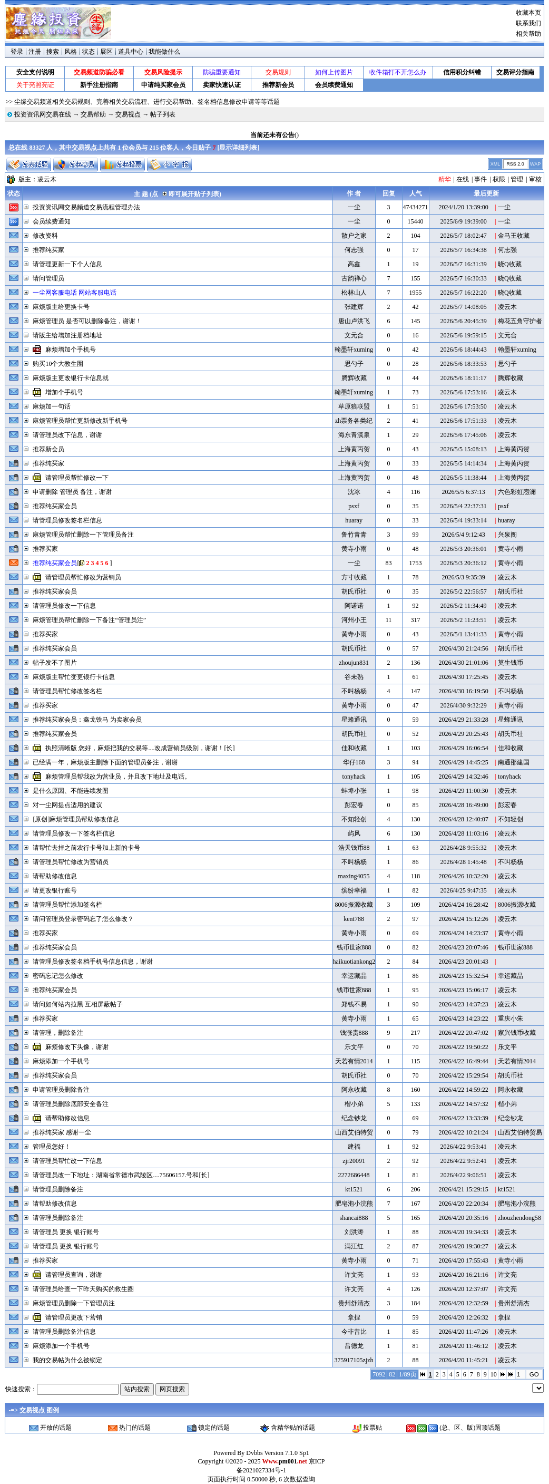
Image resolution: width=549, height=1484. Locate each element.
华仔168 (354, 762)
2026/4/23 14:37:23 (463, 1004)
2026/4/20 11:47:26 (463, 1331)
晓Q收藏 (510, 264)
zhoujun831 (354, 662)
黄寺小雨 (354, 548)
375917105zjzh (354, 1360)
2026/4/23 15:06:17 (463, 990)
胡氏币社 (354, 591)
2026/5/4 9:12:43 (463, 534)
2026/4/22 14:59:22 (463, 1089)
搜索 (52, 51)
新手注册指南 (99, 85)
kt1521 (353, 1189)
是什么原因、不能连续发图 (71, 790)
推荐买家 (45, 548)
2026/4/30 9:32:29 (463, 705)
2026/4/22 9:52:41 (463, 1161)
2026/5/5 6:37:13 (463, 492)
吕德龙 (354, 1346)
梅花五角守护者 (520, 321)
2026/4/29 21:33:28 (463, 719)
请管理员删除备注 (58, 1189)
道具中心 (130, 51)
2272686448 (354, 1175)
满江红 (354, 1246)
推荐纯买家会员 (55, 506)
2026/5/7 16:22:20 (463, 292)
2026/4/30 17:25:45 (463, 677)
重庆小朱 (510, 1018)
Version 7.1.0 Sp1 (286, 1453)
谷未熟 (354, 677)
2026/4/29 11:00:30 (463, 790)
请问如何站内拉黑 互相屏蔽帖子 (78, 1004)
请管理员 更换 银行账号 (66, 1232)
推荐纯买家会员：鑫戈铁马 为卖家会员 (87, 719)
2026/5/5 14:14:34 (463, 463)
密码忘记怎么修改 (58, 975)
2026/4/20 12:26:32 (463, 1317)
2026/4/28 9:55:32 (463, 847)
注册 (34, 51)
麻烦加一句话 (52, 406)
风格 (70, 51)
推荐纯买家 (48, 250)
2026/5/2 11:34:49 (463, 605)
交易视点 (128, 114)
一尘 (354, 207)
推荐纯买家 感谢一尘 (62, 1132)
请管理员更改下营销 (73, 1317)
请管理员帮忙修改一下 (77, 477)
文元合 (354, 335)
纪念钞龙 (354, 1118)
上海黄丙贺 (354, 449)
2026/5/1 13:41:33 (463, 634)
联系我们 (528, 23)
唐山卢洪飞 (354, 321)
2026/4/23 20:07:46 (463, 947)
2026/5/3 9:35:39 (463, 577)
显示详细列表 (238, 147)
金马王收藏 (514, 235)
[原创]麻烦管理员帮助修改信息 (76, 819)
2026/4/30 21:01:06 (463, 662)
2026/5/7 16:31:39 (463, 264)
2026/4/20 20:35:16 (463, 1217)
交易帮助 (93, 114)
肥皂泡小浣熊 (354, 1203)
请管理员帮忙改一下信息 (67, 1161)
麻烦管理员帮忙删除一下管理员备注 (83, 534)
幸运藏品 (354, 975)
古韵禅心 (354, 278)
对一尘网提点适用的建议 (67, 805)
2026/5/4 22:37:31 (463, 506)
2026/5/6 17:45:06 (463, 435)
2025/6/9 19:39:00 (463, 221)
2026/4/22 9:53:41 (463, 1146)
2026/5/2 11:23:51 (463, 620)
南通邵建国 (514, 762)
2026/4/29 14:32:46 (463, 776)
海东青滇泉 (354, 435)
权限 (499, 179)
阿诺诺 (354, 605)
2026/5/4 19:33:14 (463, 520)
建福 (354, 1146)
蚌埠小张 (354, 790)
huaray (353, 520)
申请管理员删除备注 (61, 1089)
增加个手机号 (64, 392)
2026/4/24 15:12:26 (463, 919)
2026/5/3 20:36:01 (463, 548)
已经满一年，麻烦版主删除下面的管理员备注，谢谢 (105, 762)
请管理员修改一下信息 (64, 605)
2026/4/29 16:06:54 (463, 748)
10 (494, 1374)
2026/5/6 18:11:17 (463, 378)
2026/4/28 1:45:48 (463, 862)
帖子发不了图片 (55, 662)
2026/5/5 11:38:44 (463, 477)
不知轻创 (354, 819)
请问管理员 (48, 278)
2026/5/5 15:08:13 (463, 449)
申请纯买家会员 (163, 85)
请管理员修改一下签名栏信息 (74, 833)
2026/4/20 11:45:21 (463, 1360)
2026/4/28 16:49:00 (463, 805)
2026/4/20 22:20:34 (463, 1203)
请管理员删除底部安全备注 (71, 1104)
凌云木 (46, 179)
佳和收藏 (354, 748)
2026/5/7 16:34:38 (463, 250)
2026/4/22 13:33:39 (463, 1118)
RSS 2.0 (515, 164)
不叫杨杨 (354, 691)
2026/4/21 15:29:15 (463, 1189)
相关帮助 (528, 33)
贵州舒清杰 (354, 1303)
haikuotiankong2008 (359, 961)
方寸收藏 (354, 577)
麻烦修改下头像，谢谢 (77, 1047)
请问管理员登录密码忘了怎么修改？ (83, 919)
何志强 (354, 250)
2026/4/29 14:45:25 (463, 762)
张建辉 (354, 307)
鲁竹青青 (354, 534)
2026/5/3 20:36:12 (463, 563)
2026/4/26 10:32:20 (463, 876)
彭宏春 (354, 805)
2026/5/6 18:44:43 (463, 349)
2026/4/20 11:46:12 (463, 1346)
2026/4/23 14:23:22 (463, 1018)
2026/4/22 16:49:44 (463, 1061)
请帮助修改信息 (55, 876)
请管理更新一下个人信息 (67, 264)
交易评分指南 (515, 72)
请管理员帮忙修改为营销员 (83, 577)
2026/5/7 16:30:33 (463, 278)
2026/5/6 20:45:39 (463, 321)
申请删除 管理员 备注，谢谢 (72, 492)
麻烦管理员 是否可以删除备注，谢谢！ (87, 321)
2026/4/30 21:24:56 (463, 648)
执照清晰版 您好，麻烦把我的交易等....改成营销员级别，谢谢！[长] (139, 748)
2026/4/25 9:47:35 (463, 890)
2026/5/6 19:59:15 (463, 335)
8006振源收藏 (354, 904)
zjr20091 (353, 1161)
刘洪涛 (354, 1232)
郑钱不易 (354, 1004)
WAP (535, 164)
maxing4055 (354, 876)
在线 (462, 179)
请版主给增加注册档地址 (67, 335)
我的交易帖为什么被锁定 (67, 1360)
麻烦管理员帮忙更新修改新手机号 (80, 420)
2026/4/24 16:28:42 (463, 904)
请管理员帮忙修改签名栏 (67, 691)
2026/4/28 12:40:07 (463, 819)
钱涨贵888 (354, 1032)
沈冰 (354, 492)
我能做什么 (164, 51)
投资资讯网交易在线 (42, 114)
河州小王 (354, 620)
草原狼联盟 (354, 406)
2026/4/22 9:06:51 (463, 1175)
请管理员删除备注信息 (64, 1331)
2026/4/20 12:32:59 (463, 1303)
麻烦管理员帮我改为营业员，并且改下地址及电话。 (118, 776)
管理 (517, 179)
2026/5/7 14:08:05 (463, 307)
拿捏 (354, 1317)
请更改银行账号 (55, 890)
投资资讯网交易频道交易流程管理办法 (86, 207)
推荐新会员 (278, 85)
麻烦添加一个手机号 (61, 1061)
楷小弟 (354, 1104)
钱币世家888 (354, 947)
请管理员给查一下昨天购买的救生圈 (83, 1289)
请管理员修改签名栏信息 (67, 520)
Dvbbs (254, 1453)
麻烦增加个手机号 (70, 349)
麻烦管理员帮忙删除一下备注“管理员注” (89, 620)
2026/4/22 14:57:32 (463, 1104)
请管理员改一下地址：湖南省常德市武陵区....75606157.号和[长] (121, 1175)
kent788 (354, 919)
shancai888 (354, 1217)
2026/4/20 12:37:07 (463, 1289)
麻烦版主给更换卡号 (61, 307)
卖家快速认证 (222, 85)
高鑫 (354, 264)
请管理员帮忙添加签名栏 (67, 904)
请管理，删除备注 (58, 1032)
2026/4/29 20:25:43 (463, 734)
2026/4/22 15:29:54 (463, 1075)
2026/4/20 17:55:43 (463, 1260)
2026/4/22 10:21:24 (463, 1132)
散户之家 (354, 235)
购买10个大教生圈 (58, 363)
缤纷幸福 (354, 890)
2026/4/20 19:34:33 (463, 1232)
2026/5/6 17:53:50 (463, 406)
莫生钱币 (510, 662)
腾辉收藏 (354, 378)
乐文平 (354, 1047)
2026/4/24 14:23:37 (463, 933)
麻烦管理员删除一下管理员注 (74, 1303)
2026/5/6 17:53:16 (463, 392)
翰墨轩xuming (354, 349)
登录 (17, 51)
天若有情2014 (354, 1061)
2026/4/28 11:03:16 (463, 833)
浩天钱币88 (354, 847)
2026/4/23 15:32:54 (463, 975)
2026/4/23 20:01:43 (463, 961)
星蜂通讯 (354, 719)
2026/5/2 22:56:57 (463, 591)
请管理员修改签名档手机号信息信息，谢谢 (93, 961)
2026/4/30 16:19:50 (463, 691)
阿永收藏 (354, 1089)
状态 (88, 51)
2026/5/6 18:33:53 (463, 363)
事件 (480, 179)
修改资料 (45, 235)
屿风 (354, 833)
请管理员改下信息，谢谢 (67, 435)
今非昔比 (354, 1331)
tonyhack (354, 776)
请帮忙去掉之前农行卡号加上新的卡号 (86, 847)
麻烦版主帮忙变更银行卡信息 (74, 677)
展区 (106, 51)
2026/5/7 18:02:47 (463, 235)
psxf (353, 506)
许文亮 (354, 1274)
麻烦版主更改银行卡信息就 (71, 378)
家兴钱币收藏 (517, 1032)
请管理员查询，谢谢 (73, 1274)
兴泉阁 (507, 534)
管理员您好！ (52, 1146)
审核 (535, 179)
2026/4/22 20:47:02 (463, 1032)
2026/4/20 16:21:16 (463, 1274)
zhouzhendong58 (519, 1217)
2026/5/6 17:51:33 (463, 420)
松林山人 (354, 292)
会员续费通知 (334, 85)
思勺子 (354, 363)
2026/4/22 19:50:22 (463, 1047)
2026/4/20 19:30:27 (463, 1246)
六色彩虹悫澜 (517, 492)
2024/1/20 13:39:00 (463, 207)
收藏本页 (528, 12)
